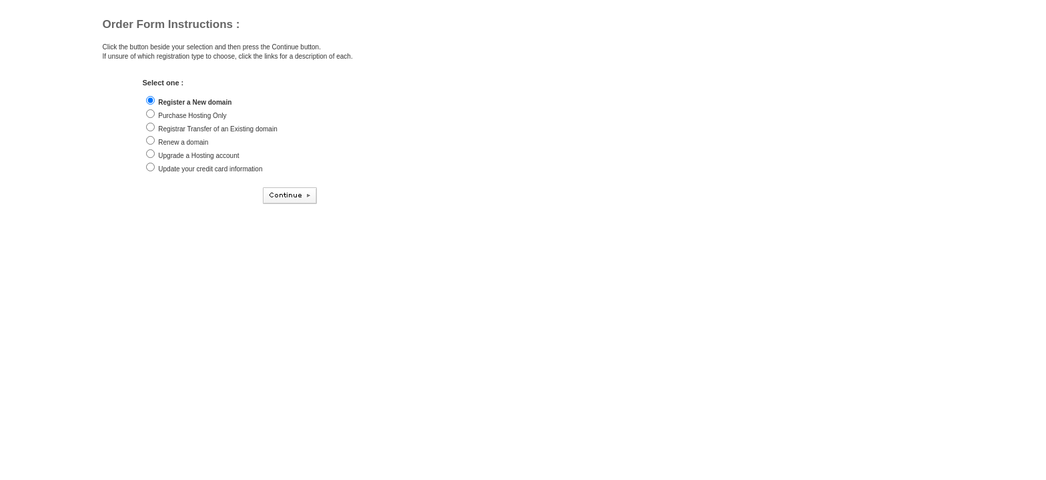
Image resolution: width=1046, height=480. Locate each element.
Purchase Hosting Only (192, 115)
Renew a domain (183, 142)
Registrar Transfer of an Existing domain (217, 129)
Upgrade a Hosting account (198, 155)
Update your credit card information (210, 169)
